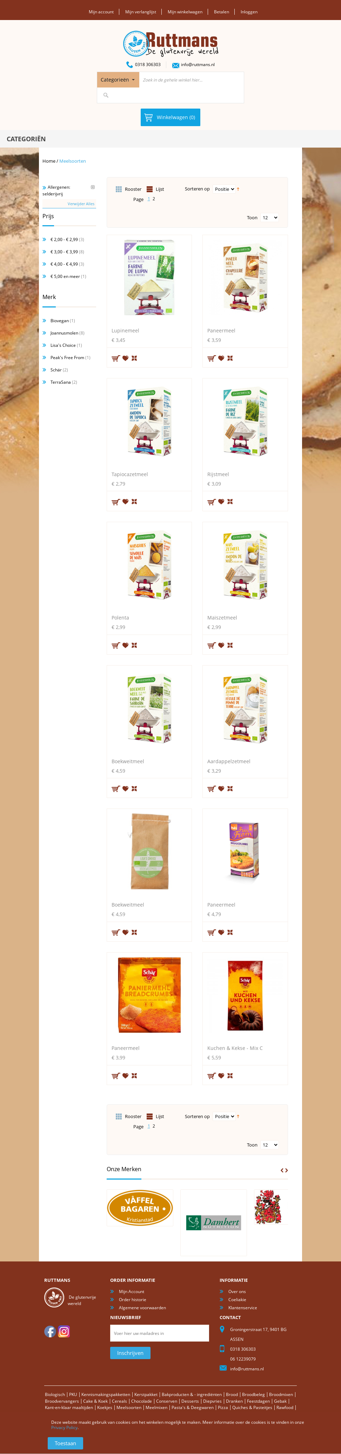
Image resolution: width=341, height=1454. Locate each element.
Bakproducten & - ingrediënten (192, 1394)
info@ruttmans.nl (198, 64)
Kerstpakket (146, 1394)
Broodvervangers (62, 1401)
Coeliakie (237, 1300)
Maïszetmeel (222, 617)
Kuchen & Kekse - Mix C (235, 1048)
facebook (50, 1331)
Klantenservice (242, 1308)
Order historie (132, 1300)
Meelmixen (156, 1407)
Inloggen (249, 12)
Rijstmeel (218, 473)
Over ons (237, 1291)
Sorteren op (197, 189)
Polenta (120, 617)
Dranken (234, 1401)
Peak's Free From (67, 358)
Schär (56, 370)
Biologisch (55, 1394)
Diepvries (212, 1401)
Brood (232, 1394)
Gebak (280, 1401)
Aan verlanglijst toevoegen (125, 358)
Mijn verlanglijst (140, 12)
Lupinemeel (125, 330)
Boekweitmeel (128, 761)
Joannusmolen (64, 333)
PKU (73, 1394)
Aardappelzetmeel (228, 761)
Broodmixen (281, 1394)
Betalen (221, 12)
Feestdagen (258, 1401)
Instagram (64, 1331)
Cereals (119, 1401)
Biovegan (60, 321)
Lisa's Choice (63, 345)
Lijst (160, 189)
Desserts (190, 1401)
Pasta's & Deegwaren (193, 1407)
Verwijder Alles (81, 203)
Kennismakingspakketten (105, 1394)
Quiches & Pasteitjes (252, 1407)
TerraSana (61, 382)
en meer (65, 276)
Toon (252, 217)
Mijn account (101, 12)
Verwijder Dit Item (93, 187)
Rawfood (284, 1407)
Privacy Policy (64, 1427)
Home (48, 160)
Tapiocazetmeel (130, 473)
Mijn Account (131, 1291)
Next (286, 1170)
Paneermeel (221, 330)
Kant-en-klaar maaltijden (69, 1407)
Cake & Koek (95, 1401)
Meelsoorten (128, 1407)
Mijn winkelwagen (185, 12)
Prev (282, 1170)
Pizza (223, 1407)
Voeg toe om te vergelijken (135, 357)
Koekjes (104, 1407)
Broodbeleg (253, 1394)
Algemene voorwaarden (142, 1308)
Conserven (166, 1401)
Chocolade (141, 1401)
